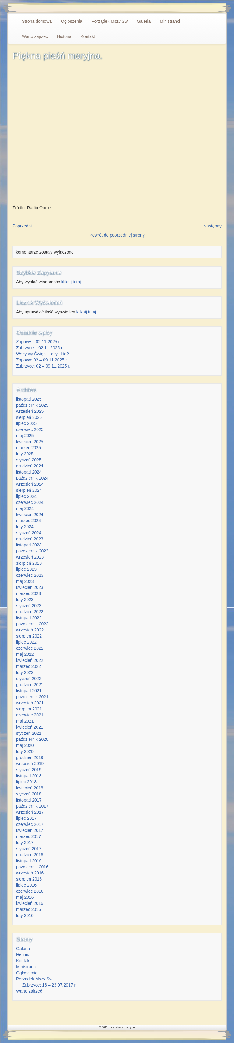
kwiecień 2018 (29, 787)
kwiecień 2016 (29, 903)
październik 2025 (32, 405)
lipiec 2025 (26, 423)
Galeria (144, 21)
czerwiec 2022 (30, 648)
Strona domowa (37, 21)
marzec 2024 (28, 520)
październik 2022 (32, 623)
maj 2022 (25, 654)
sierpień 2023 (29, 563)
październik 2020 (32, 739)
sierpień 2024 (29, 490)
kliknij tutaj (71, 281)
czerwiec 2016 (30, 891)
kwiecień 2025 (29, 441)
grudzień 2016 (29, 854)
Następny (213, 226)
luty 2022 (25, 672)
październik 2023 (32, 551)
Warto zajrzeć (35, 36)
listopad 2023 (28, 544)
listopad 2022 (28, 617)
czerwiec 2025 (30, 429)
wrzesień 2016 (30, 872)
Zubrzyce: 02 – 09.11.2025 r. (43, 366)
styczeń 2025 (28, 459)
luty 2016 (25, 915)
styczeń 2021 (28, 733)
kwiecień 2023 (29, 587)
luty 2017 (25, 842)
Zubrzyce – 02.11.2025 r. (39, 347)
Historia (64, 36)
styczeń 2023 (28, 605)
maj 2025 (25, 435)
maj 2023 (25, 581)
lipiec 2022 (26, 642)
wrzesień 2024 (30, 484)
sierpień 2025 (29, 417)
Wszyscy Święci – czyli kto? (42, 353)
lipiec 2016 (26, 885)
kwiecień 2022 (29, 660)
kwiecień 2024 (29, 514)
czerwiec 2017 (30, 824)
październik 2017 (32, 806)
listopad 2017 (28, 800)
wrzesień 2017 (30, 812)
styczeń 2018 (28, 794)
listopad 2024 (28, 472)
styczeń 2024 (28, 532)
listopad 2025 (28, 399)
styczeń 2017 (28, 848)
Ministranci (170, 21)
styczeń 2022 (28, 678)
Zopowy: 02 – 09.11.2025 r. (42, 359)
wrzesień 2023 (30, 557)
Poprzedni (22, 226)
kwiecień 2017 (29, 830)
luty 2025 (25, 453)
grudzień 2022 (29, 611)
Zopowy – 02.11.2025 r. (38, 341)
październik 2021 (32, 696)
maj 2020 (25, 745)
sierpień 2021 (29, 708)
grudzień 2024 (29, 465)
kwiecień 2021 (29, 727)
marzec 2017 (28, 836)
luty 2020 (25, 751)
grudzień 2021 (29, 684)
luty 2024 (25, 526)
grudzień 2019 (29, 757)
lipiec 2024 (26, 496)
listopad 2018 (28, 775)
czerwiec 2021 (30, 715)
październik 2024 (32, 478)
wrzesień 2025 (30, 411)
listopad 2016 (28, 860)
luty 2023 (25, 599)
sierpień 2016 (29, 879)
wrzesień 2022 (30, 630)
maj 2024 (25, 508)
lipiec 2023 (26, 569)
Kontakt (88, 36)
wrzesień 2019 (30, 763)
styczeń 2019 (28, 769)
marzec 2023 (28, 593)
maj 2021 (25, 721)
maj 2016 (25, 897)
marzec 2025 (28, 447)
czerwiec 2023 (30, 575)
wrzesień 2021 (30, 702)
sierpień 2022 (29, 636)
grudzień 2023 (29, 538)
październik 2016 (32, 866)
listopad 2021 (28, 690)
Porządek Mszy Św (109, 21)
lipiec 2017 (26, 818)
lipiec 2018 (26, 781)
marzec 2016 (28, 909)
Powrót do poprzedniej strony (116, 235)
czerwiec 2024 (30, 502)
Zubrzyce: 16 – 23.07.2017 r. (49, 985)
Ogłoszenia (71, 21)
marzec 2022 (28, 666)
